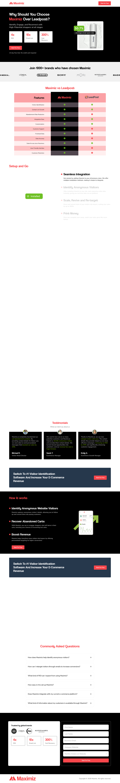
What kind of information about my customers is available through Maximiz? (57, 703)
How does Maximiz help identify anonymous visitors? (48, 657)
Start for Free (105, 3)
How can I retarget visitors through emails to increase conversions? (54, 666)
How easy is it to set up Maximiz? (41, 685)
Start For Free (15, 48)
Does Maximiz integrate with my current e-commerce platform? (52, 694)
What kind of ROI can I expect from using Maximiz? (47, 676)
